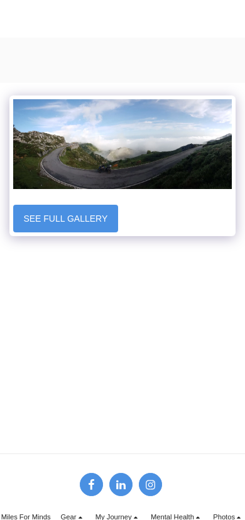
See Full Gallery (65, 219)
